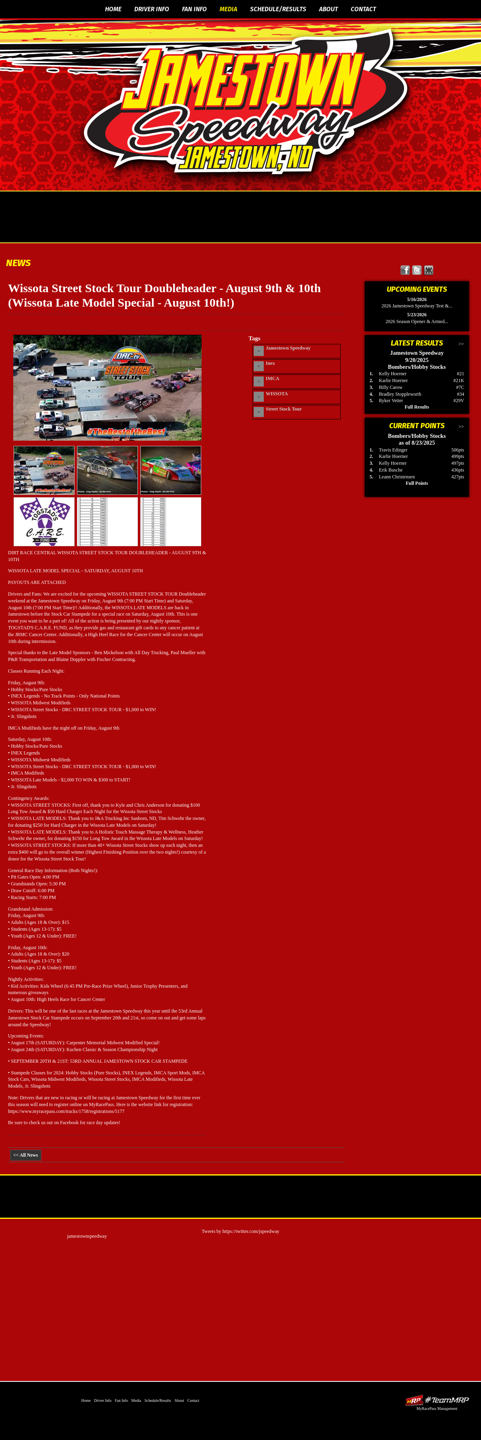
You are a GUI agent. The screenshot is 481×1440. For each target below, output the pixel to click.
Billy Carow (390, 387)
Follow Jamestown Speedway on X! (417, 270)
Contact (363, 9)
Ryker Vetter (391, 400)
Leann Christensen (397, 477)
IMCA (272, 378)
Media (228, 9)
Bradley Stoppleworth (400, 394)
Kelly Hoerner (392, 373)
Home (113, 9)
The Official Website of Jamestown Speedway (245, 102)
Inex (270, 363)
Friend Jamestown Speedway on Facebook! (405, 270)
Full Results (416, 407)
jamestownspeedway (87, 1236)
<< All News (25, 1155)
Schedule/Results (278, 9)
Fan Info (194, 9)
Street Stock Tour (284, 409)
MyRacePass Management (436, 1408)
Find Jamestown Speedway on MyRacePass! (429, 270)
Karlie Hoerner (393, 380)
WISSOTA (277, 394)
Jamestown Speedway (288, 348)
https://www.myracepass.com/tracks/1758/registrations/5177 (66, 1111)
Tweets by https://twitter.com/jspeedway (240, 1231)
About (328, 9)
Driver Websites (437, 1400)
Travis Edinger (393, 450)
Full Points (417, 483)
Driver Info (151, 9)
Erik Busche (390, 470)
